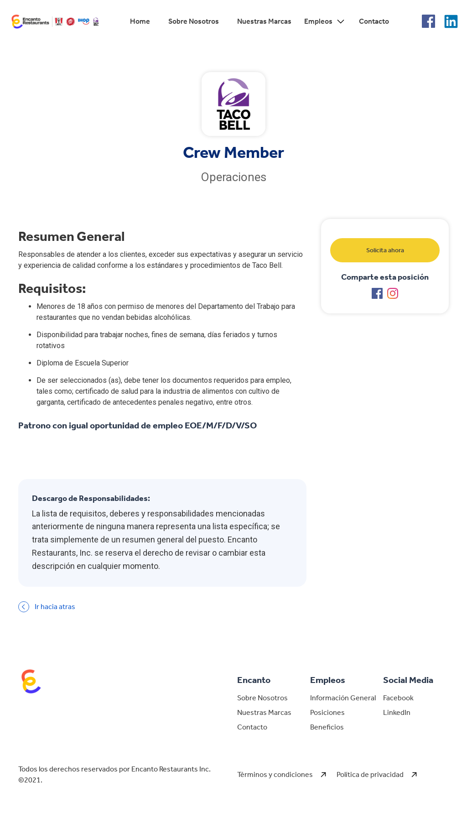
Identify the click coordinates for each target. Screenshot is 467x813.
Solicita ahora (385, 250)
